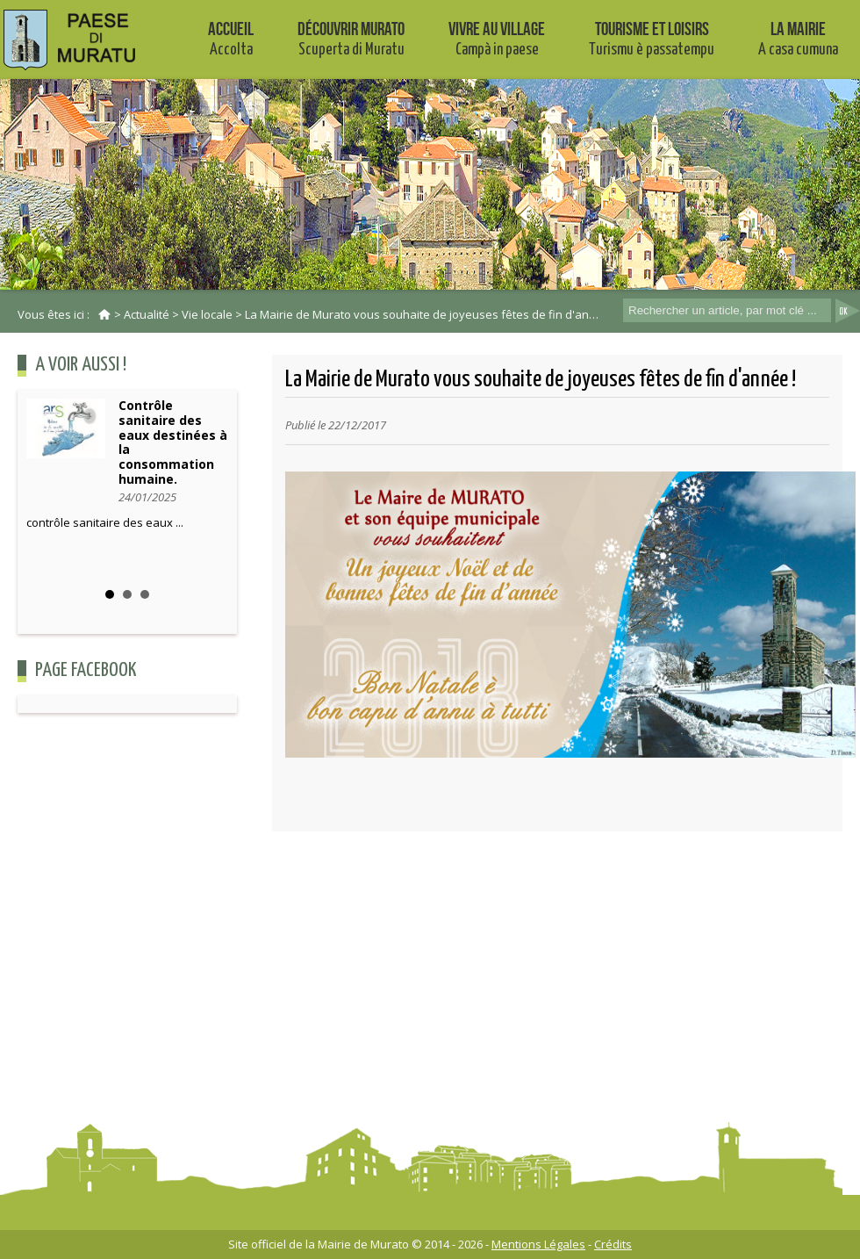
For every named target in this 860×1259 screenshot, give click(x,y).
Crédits (613, 1244)
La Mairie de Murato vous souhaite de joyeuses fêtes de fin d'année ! (430, 314)
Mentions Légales (538, 1244)
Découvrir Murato (351, 38)
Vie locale (207, 314)
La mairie (798, 38)
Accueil (231, 38)
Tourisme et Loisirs (651, 38)
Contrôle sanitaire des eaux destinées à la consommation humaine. (172, 442)
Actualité (146, 314)
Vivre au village (496, 38)
